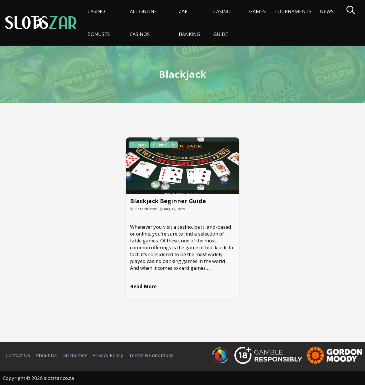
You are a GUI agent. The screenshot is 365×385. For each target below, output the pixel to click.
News (327, 11)
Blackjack (138, 144)
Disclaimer (74, 355)
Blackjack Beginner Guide (168, 201)
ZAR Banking (189, 22)
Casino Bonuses (99, 22)
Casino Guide (222, 22)
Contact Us (18, 355)
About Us (46, 355)
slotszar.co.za (59, 378)
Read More (143, 286)
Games (257, 11)
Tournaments (292, 11)
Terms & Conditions (151, 355)
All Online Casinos (143, 22)
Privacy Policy (107, 355)
